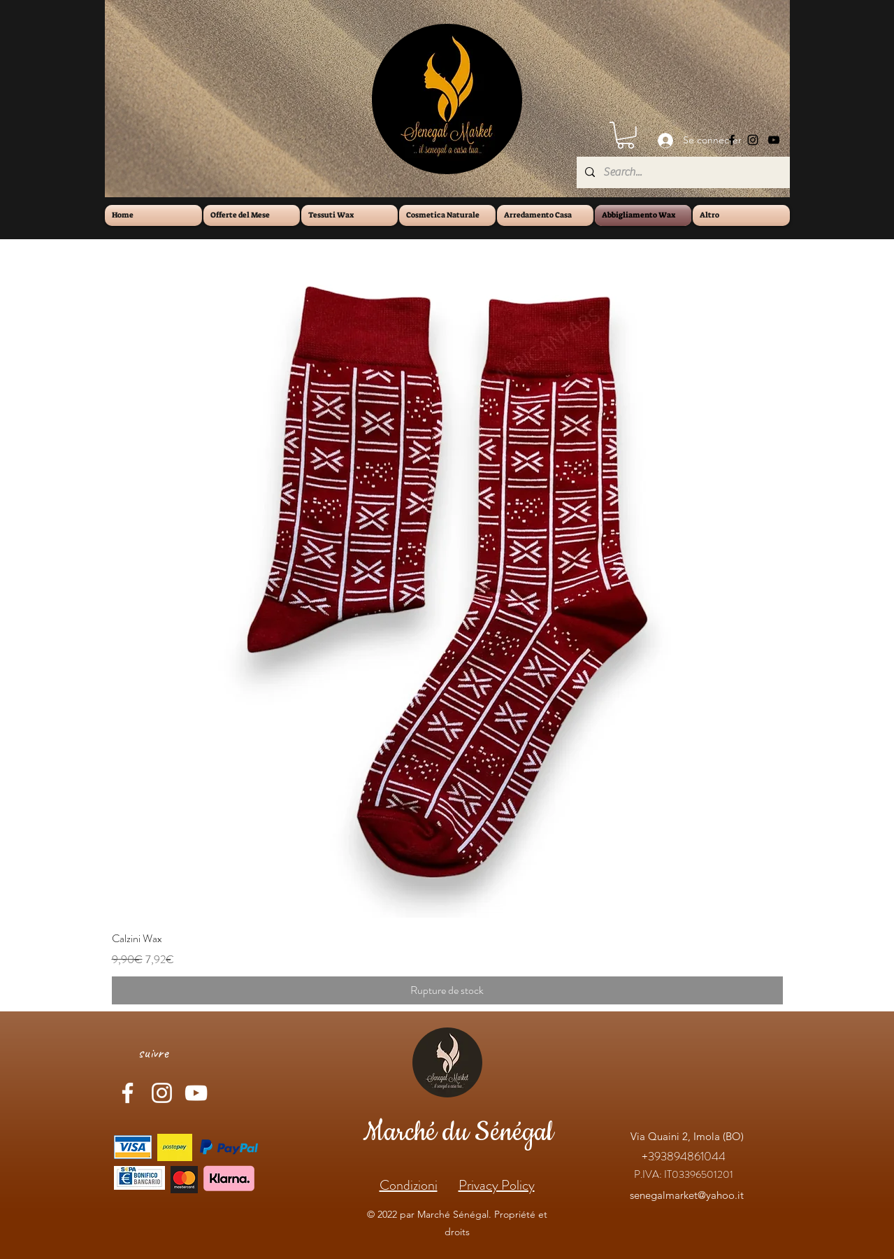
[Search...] (681, 172)
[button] (626, 135)
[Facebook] (732, 140)
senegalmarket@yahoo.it (687, 1195)
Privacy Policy (497, 1185)
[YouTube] (774, 140)
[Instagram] (753, 140)
